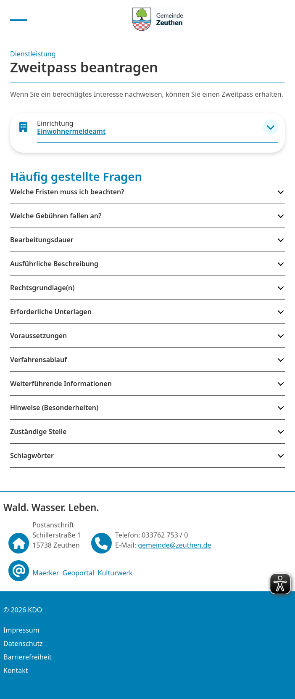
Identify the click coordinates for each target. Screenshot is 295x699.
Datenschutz (23, 643)
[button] (270, 127)
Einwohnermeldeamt (71, 131)
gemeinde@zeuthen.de (174, 545)
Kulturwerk (115, 572)
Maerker (45, 572)
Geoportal (78, 572)
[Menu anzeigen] (18, 19)
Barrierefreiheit (27, 657)
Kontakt (15, 670)
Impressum (21, 630)
